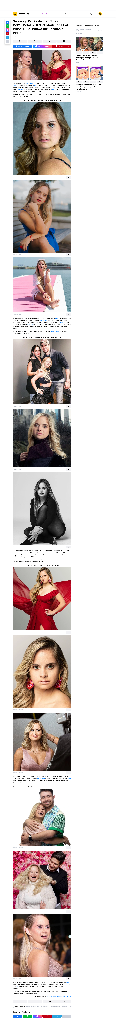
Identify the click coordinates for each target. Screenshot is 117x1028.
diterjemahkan (41, 778)
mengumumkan (30, 83)
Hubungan (78, 62)
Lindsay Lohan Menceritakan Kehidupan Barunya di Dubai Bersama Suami (87, 58)
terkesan (61, 322)
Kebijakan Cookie (79, 25)
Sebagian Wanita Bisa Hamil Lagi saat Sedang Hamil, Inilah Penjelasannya (88, 87)
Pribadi (44, 14)
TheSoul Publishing (86, 29)
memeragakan (55, 331)
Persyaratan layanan (89, 25)
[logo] (21, 14)
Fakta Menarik (79, 91)
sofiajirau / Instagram (53, 996)
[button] (79, 52)
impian (57, 318)
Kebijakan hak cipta (96, 23)
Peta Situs (97, 25)
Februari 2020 (43, 320)
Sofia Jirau (20, 89)
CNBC (68, 982)
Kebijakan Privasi (87, 23)
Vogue (69, 778)
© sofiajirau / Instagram (18, 176)
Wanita (36, 85)
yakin (17, 986)
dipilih (53, 89)
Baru (51, 14)
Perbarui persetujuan (80, 27)
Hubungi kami (79, 23)
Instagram (30, 324)
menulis (39, 555)
